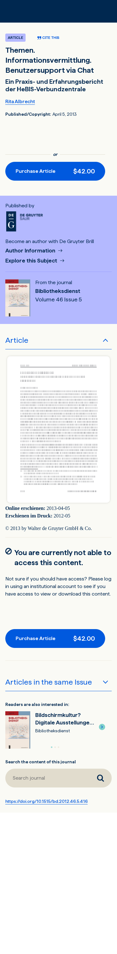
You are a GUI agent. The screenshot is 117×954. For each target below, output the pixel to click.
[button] (102, 727)
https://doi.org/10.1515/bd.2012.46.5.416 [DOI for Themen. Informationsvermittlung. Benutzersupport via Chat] (46, 801)
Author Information (30, 251)
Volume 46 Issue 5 (58, 299)
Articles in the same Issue (48, 681)
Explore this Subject (31, 261)
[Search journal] (100, 778)
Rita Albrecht (20, 101)
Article (16, 340)
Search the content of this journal (40, 761)
